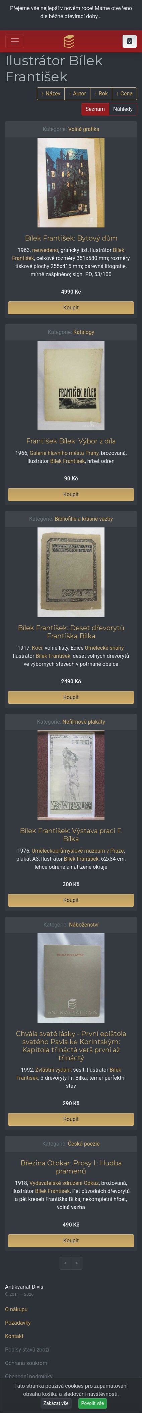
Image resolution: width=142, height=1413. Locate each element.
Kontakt (14, 1336)
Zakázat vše (56, 1403)
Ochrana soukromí (27, 1363)
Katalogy (83, 332)
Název (53, 93)
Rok (103, 93)
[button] (130, 41)
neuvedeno (45, 250)
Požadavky (18, 1323)
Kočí (37, 648)
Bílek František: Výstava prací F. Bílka (71, 835)
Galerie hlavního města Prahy (64, 453)
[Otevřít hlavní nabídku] (14, 41)
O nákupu (16, 1309)
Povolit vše (92, 1403)
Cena (127, 93)
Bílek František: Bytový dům (71, 238)
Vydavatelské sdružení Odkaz (64, 1183)
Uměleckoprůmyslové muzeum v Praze (78, 851)
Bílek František (67, 461)
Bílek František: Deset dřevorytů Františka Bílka (71, 632)
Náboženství (83, 925)
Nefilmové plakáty (84, 722)
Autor (79, 93)
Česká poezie (84, 1144)
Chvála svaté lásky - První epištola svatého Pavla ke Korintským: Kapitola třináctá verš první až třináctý (71, 1046)
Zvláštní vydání (53, 1070)
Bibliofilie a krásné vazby (84, 519)
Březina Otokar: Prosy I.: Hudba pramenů (71, 1167)
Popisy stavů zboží (27, 1349)
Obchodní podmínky (29, 1376)
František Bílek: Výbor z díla (71, 441)
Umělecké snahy (104, 648)
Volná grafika (83, 129)
